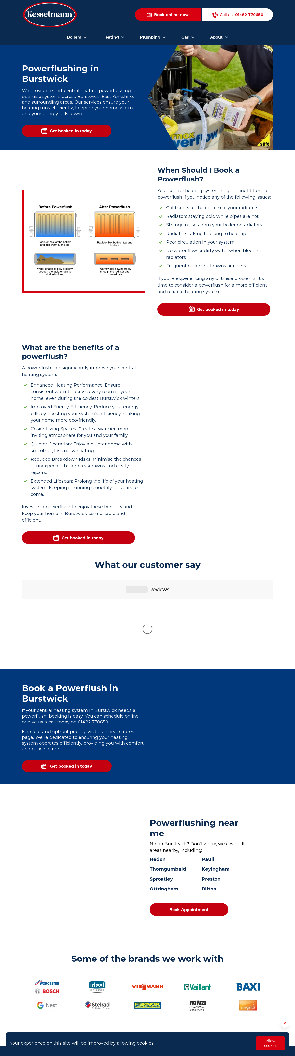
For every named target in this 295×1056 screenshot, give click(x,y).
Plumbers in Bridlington (127, 1001)
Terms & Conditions (207, 1024)
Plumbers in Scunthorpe (128, 1031)
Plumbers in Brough (124, 1009)
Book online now (168, 14)
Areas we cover (203, 1002)
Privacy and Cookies (207, 1032)
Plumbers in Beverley (125, 994)
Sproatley (161, 797)
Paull (208, 777)
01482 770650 (52, 1009)
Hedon (158, 777)
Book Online (200, 987)
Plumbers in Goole (122, 1023)
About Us (197, 1010)
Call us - (237, 14)
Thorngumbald (168, 787)
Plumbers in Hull (121, 986)
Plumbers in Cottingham (128, 1016)
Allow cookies (270, 1043)
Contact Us (199, 995)
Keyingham (216, 787)
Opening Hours (203, 1017)
